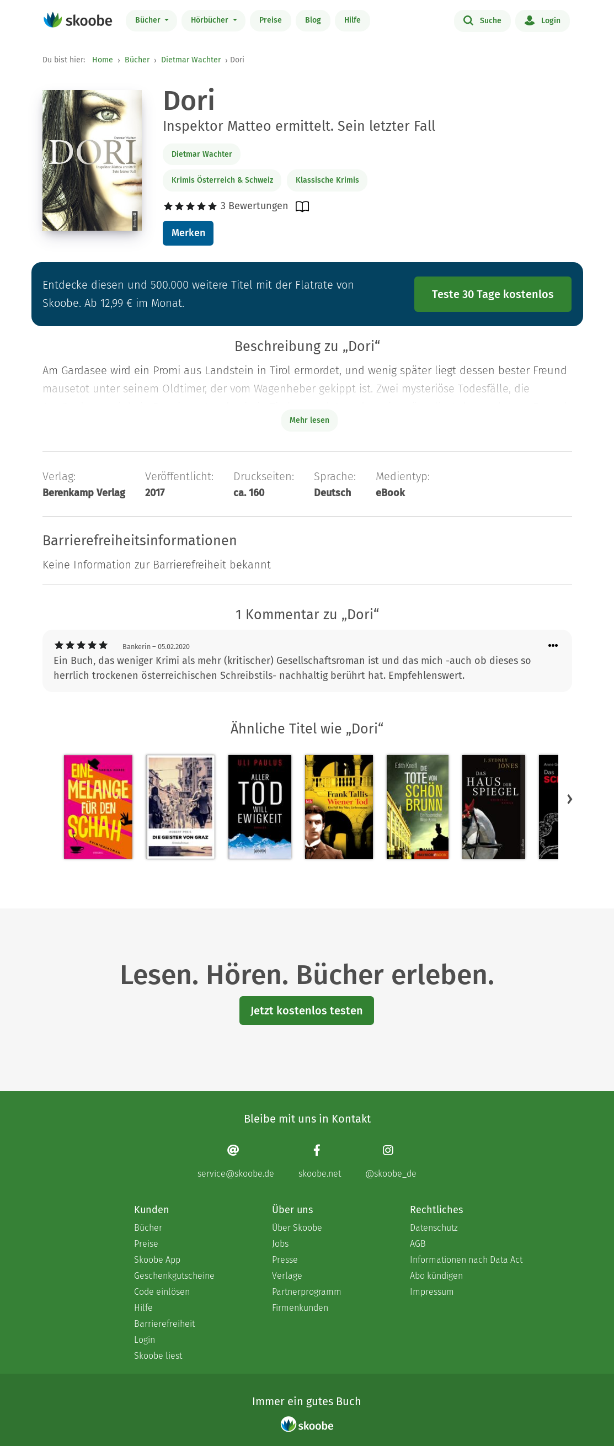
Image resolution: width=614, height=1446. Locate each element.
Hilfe (352, 20)
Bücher (149, 20)
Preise (270, 20)
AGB (418, 1243)
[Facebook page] (319, 1161)
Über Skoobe (297, 1227)
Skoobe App (157, 1259)
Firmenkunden (300, 1308)
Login (542, 19)
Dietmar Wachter (191, 60)
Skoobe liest (158, 1356)
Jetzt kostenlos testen (306, 1010)
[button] (570, 799)
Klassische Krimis (327, 180)
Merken (188, 233)
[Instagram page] (391, 1161)
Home (102, 60)
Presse (285, 1259)
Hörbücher (211, 20)
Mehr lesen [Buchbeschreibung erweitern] (309, 420)
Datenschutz (434, 1227)
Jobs (280, 1243)
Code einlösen (162, 1291)
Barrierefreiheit (164, 1324)
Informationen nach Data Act (466, 1259)
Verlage (287, 1275)
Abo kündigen (436, 1275)
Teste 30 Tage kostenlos (493, 294)
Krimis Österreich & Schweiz (222, 180)
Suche (482, 19)
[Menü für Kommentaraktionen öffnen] (553, 646)
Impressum (432, 1291)
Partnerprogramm (306, 1291)
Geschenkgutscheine (174, 1275)
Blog (313, 20)
